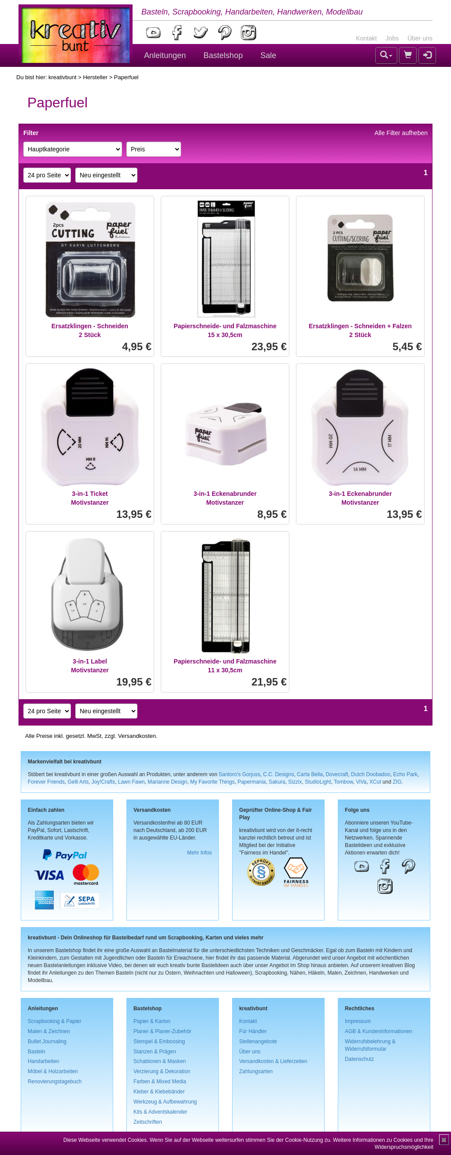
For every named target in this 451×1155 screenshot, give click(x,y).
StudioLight (318, 782)
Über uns (420, 38)
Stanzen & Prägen (154, 1052)
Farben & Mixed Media (159, 1081)
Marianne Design (167, 782)
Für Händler (253, 1031)
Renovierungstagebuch (54, 1081)
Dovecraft (336, 774)
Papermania (251, 782)
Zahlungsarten (256, 1071)
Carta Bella (310, 774)
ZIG (397, 782)
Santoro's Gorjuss (239, 774)
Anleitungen (165, 55)
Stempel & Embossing (159, 1041)
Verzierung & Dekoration (161, 1071)
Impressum (358, 1021)
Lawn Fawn (131, 782)
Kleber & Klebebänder (159, 1092)
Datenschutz (359, 1059)
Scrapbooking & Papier (54, 1021)
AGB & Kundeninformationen (378, 1031)
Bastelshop (223, 55)
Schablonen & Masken (159, 1061)
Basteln (36, 1052)
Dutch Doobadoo (370, 774)
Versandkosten (137, 736)
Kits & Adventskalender (160, 1112)
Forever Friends (46, 782)
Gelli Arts (78, 782)
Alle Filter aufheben (401, 132)
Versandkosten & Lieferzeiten (273, 1061)
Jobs (392, 38)
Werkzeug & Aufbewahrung (165, 1102)
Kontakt (366, 38)
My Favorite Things (212, 782)
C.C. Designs (278, 774)
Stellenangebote (258, 1041)
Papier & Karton (151, 1021)
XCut (375, 782)
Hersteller (95, 77)
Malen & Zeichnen (49, 1031)
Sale (268, 55)
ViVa (361, 782)
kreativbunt (62, 77)
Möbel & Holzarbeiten (53, 1071)
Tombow (343, 782)
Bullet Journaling (47, 1041)
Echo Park (405, 774)
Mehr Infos (199, 853)
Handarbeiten (43, 1061)
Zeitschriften (147, 1122)
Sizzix (295, 782)
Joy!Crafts (103, 782)
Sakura (277, 782)
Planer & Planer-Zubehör (162, 1031)
